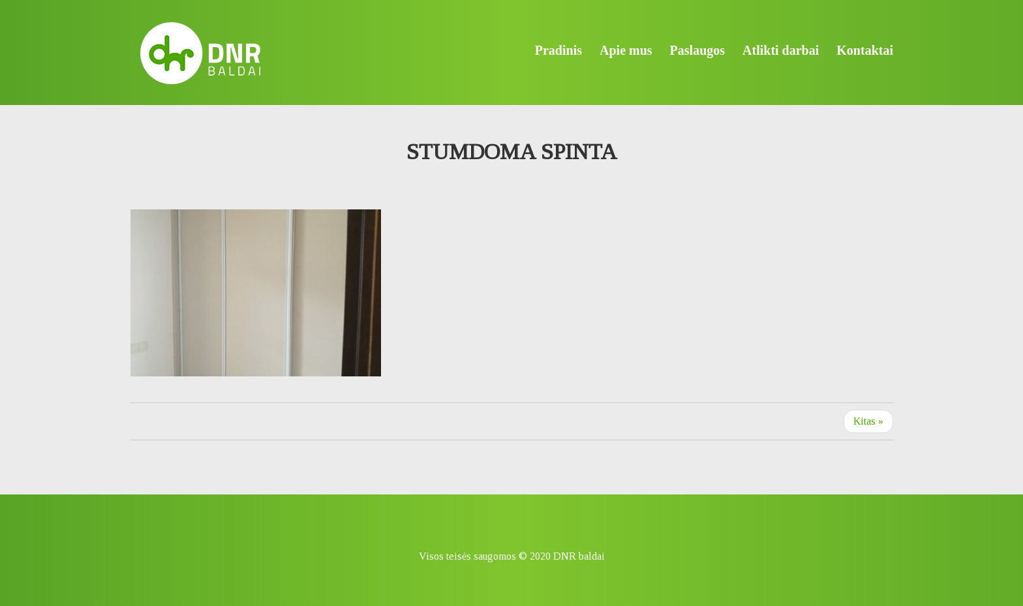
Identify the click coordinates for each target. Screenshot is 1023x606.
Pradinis (558, 50)
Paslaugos (697, 50)
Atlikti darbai (780, 50)
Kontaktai (864, 50)
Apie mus (626, 50)
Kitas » (868, 421)
